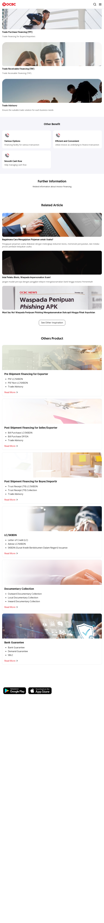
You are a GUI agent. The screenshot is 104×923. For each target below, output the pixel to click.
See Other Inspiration (52, 322)
